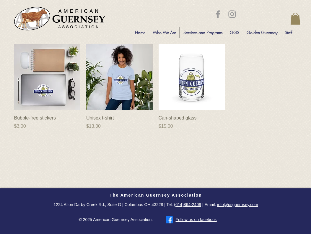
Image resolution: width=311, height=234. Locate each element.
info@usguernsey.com (237, 204)
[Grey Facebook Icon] (218, 14)
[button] (295, 19)
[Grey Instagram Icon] (232, 14)
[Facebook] (169, 219)
